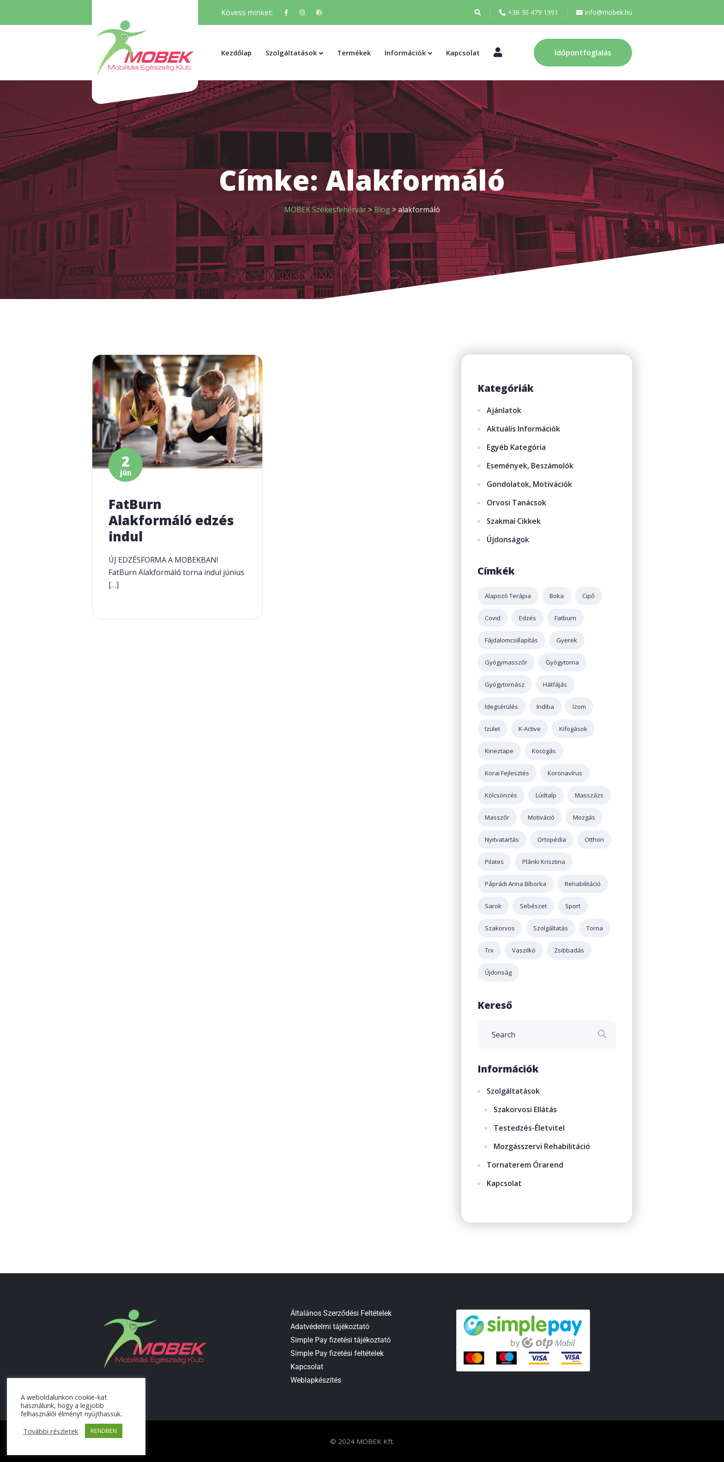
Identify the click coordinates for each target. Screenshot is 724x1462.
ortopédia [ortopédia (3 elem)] (551, 839)
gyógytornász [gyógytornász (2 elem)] (505, 684)
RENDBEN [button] (103, 1430)
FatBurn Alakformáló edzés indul (171, 520)
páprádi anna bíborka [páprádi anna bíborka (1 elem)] (515, 884)
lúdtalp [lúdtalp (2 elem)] (546, 795)
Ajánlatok (504, 410)
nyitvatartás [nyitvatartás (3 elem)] (502, 839)
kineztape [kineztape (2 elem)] (499, 751)
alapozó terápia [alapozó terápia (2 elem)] (508, 596)
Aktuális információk (523, 429)
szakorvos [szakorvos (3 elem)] (500, 928)
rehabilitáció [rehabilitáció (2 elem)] (583, 884)
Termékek (354, 52)
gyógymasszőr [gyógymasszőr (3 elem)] (506, 662)
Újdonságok (508, 539)
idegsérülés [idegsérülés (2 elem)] (501, 706)
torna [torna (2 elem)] (594, 928)
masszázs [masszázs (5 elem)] (589, 795)
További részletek (50, 1431)
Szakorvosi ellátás (525, 1109)
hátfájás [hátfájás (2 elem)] (555, 684)
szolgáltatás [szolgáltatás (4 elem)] (550, 928)
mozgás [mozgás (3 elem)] (584, 817)
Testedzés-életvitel (529, 1128)
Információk (405, 52)
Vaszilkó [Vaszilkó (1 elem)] (524, 950)
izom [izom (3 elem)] (579, 706)
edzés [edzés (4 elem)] (527, 618)
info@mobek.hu (604, 12)
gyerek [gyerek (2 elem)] (566, 640)
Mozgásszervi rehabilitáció (542, 1146)
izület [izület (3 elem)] (492, 729)
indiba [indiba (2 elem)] (545, 706)
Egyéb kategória (516, 447)
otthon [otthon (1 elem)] (594, 839)
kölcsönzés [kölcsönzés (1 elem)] (501, 795)
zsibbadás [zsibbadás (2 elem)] (569, 950)
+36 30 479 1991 (528, 12)
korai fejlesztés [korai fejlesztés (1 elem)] (507, 773)
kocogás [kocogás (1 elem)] (544, 751)
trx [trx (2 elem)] (489, 950)
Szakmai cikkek (514, 521)
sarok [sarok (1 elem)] (493, 906)
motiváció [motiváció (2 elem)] (541, 817)
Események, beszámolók (530, 466)
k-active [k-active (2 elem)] (530, 729)
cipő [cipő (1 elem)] (588, 596)
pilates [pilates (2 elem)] (494, 861)
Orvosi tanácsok (516, 502)
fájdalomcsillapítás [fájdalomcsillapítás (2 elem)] (511, 640)
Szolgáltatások (291, 52)
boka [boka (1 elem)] (556, 596)
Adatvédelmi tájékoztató (329, 1326)
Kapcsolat (463, 52)
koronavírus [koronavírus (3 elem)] (565, 773)
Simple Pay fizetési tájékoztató (340, 1340)
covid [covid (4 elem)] (493, 618)
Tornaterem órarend (525, 1165)
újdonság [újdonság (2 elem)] (498, 972)
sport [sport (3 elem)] (572, 906)
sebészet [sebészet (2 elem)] (533, 906)
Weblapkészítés (315, 1380)
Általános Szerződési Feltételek (341, 1313)
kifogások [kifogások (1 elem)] (573, 729)
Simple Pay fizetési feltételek (337, 1353)
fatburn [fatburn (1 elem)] (565, 618)
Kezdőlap (236, 52)
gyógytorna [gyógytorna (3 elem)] (562, 662)
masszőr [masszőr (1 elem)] (497, 817)
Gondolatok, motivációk (529, 484)
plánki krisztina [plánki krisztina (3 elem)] (543, 861)
